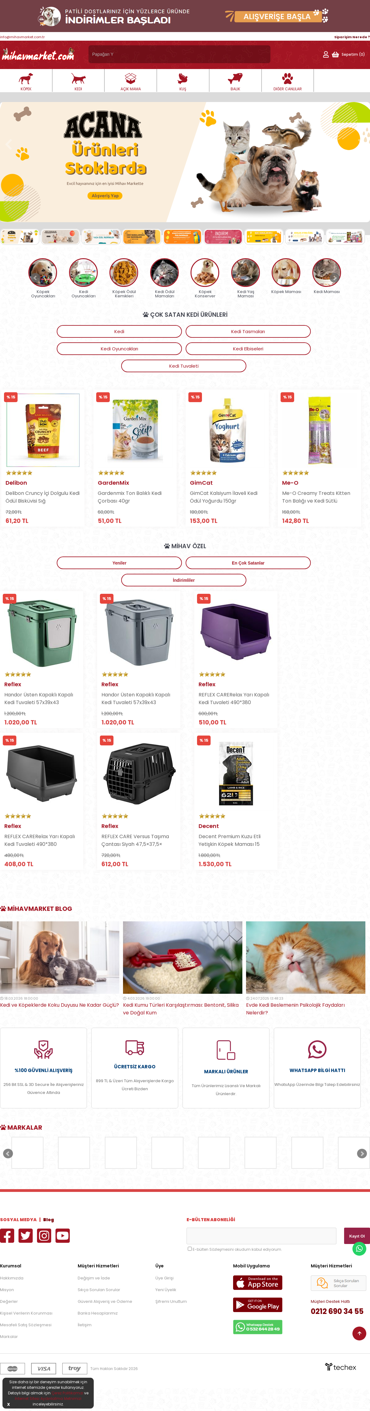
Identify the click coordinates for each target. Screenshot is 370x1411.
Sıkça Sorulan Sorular (99, 1312)
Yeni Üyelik (165, 1312)
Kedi (54, 331)
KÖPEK (26, 82)
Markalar (9, 1359)
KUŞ (183, 82)
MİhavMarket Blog (36, 931)
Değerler (9, 1324)
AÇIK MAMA (131, 82)
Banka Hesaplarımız (98, 1336)
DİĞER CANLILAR (287, 82)
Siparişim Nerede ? (352, 37)
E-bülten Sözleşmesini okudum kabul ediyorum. (237, 1272)
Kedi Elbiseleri (246, 331)
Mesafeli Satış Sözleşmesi (25, 1348)
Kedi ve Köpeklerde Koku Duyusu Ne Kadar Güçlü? (59, 1027)
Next (334, 278)
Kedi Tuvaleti (310, 331)
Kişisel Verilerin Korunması (26, 1336)
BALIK (235, 82)
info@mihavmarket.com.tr (22, 37)
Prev (35, 278)
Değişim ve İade (94, 1301)
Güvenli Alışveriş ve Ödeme (105, 1324)
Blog (48, 1242)
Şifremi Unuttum (171, 1324)
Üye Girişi (164, 1301)
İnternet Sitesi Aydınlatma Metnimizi (48, 1398)
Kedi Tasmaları (118, 331)
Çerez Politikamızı (67, 1393)
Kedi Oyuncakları (182, 331)
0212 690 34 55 (337, 1334)
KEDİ (78, 82)
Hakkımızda (11, 1301)
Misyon (7, 1312)
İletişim (85, 1348)
